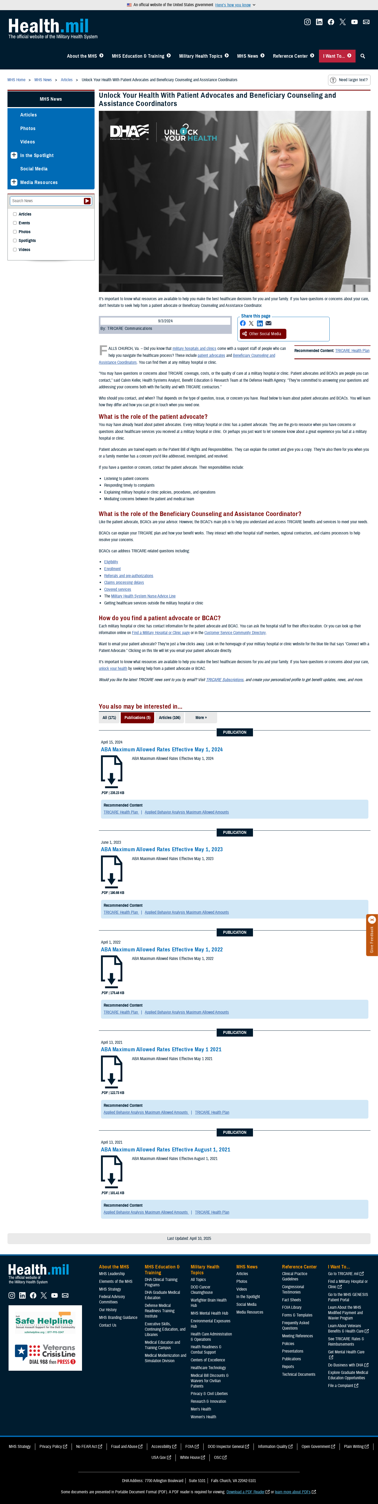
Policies (288, 1343)
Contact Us (107, 1325)
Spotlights (27, 240)
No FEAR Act (86, 1446)
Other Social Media (261, 334)
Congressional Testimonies (293, 1289)
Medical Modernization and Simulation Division (165, 1358)
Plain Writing (354, 1446)
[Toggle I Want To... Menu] (349, 56)
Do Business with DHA (345, 1365)
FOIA (189, 1446)
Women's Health (203, 1417)
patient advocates (211, 355)
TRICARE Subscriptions (224, 679)
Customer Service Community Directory (235, 632)
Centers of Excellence (208, 1360)
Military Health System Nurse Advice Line (143, 596)
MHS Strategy (110, 1289)
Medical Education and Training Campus (162, 1345)
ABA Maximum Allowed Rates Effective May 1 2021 (161, 1049)
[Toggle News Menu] (262, 56)
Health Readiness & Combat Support (206, 1349)
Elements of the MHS (116, 1281)
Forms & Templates (297, 1315)
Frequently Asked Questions (295, 1325)
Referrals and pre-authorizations (128, 576)
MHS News (247, 56)
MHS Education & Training (138, 56)
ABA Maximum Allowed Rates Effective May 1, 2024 (162, 749)
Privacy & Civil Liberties (209, 1393)
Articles (28, 115)
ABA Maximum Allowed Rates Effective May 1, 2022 (162, 949)
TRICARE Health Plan (352, 350)
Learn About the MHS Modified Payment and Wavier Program (345, 1313)
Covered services (117, 589)
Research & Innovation (208, 1401)
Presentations (292, 1351)
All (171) (109, 717)
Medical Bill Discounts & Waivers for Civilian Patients (210, 1381)
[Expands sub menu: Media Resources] (14, 182)
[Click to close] (372, 920)
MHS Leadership (112, 1273)
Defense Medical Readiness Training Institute (159, 1311)
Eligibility (111, 562)
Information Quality (272, 1446)
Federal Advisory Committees (112, 1299)
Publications (291, 1359)
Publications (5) (137, 717)
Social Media (34, 169)
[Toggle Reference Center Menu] (312, 56)
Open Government (316, 1446)
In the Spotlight (37, 155)
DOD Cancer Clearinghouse (202, 1289)
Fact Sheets (291, 1300)
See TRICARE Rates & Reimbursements (346, 1341)
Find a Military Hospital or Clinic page (161, 632)
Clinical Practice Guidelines (294, 1276)
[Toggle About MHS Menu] (101, 56)
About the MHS (82, 56)
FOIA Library (292, 1307)
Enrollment (112, 569)
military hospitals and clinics (194, 348)
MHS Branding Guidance (118, 1317)
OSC (217, 1457)
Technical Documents (298, 1374)
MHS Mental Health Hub (209, 1313)
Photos (28, 128)
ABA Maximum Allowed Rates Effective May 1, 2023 (162, 849)
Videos (27, 142)
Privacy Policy (51, 1446)
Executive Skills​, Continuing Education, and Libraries (165, 1329)
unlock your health (113, 668)
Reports (288, 1366)
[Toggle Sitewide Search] (362, 56)
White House (190, 1457)
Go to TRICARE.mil (343, 1273)
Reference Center (290, 56)
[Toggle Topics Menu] (227, 56)
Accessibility (161, 1446)
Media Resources (39, 182)
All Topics (198, 1279)
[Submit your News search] (87, 201)
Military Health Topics (201, 56)
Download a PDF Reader (245, 1492)
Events (24, 223)
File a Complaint (340, 1385)
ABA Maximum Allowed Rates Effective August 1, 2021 (166, 1149)
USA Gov (158, 1457)
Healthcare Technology (208, 1367)
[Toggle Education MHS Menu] (169, 56)
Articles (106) (169, 717)
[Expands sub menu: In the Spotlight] (14, 155)
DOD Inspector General (226, 1446)
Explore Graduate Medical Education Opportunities (348, 1375)
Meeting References (297, 1336)
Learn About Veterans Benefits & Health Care (346, 1328)
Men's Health (201, 1409)
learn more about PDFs (293, 1492)
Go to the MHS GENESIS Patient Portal (348, 1297)
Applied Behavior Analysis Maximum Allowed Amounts (187, 812)
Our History (108, 1309)
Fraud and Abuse (124, 1446)
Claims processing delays (124, 582)
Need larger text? (349, 80)
